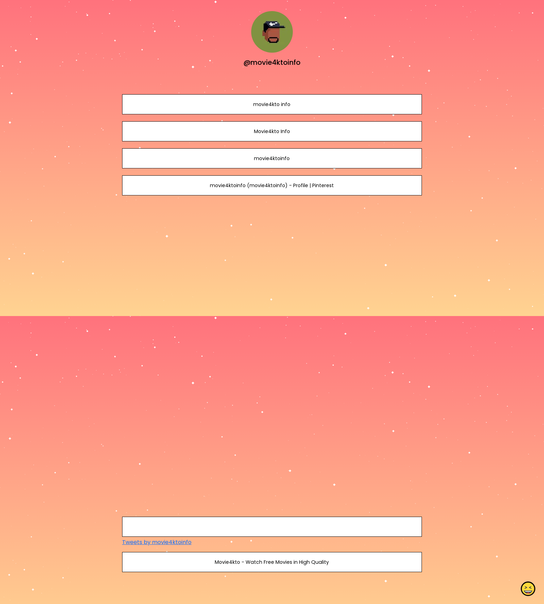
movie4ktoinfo (272, 158)
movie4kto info (271, 104)
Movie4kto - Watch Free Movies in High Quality (272, 562)
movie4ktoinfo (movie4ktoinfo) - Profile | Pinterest (272, 185)
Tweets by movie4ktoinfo (157, 542)
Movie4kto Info (272, 131)
